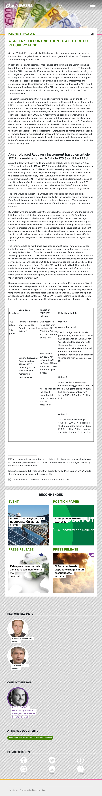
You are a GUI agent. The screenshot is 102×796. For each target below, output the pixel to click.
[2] (74, 385)
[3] (74, 423)
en (92, 34)
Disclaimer (13, 790)
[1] (59, 361)
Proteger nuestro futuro (69, 518)
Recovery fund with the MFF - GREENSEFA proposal (30, 738)
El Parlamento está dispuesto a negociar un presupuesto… (69, 570)
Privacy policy (26, 790)
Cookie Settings (39, 790)
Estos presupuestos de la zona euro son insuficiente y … (26, 570)
